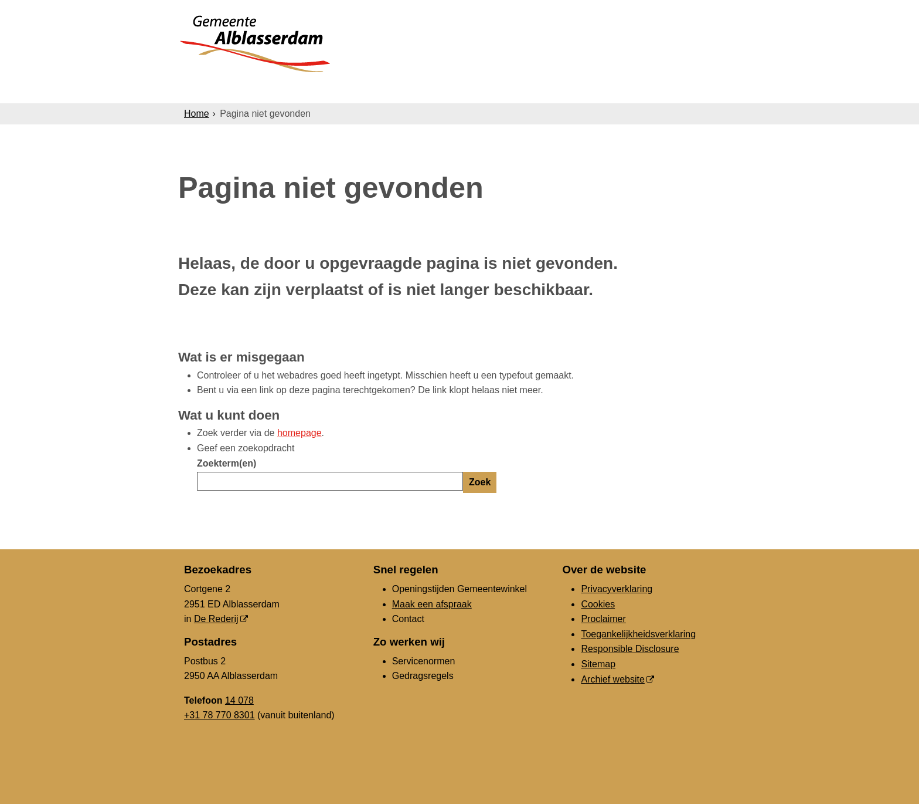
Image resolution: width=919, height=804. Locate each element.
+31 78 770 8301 (219, 715)
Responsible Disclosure (630, 649)
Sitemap (598, 664)
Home (196, 114)
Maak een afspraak (432, 604)
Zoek (480, 482)
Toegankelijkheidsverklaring (638, 634)
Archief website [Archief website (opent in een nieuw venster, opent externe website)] (613, 679)
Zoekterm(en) (226, 463)
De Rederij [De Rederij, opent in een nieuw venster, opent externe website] (216, 619)
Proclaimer (603, 619)
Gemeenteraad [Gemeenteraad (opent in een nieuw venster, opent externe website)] (613, 89)
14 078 (239, 700)
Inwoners (291, 89)
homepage (299, 433)
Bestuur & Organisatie (491, 89)
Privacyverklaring (616, 589)
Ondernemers (373, 89)
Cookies (598, 604)
